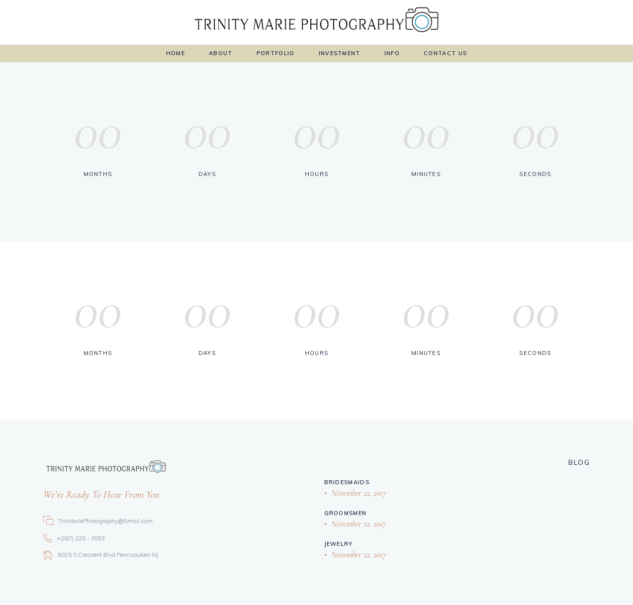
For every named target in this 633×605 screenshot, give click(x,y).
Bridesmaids (347, 482)
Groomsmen (345, 513)
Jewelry (338, 543)
